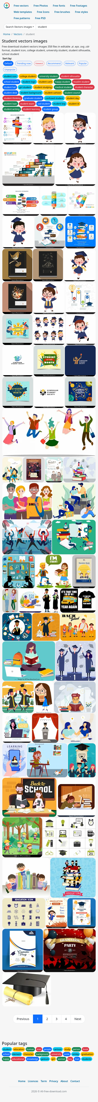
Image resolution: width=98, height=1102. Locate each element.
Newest (39, 63)
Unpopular (10, 69)
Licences (33, 1081)
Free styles (81, 12)
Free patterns (22, 18)
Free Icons (43, 12)
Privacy (53, 1081)
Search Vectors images (19, 27)
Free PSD (40, 18)
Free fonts (59, 5)
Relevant (69, 63)
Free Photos (40, 5)
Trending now (24, 63)
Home (6, 34)
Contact (75, 1081)
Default (8, 63)
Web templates (23, 12)
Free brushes (62, 12)
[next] (78, 1019)
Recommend (54, 63)
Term (44, 1081)
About (64, 1081)
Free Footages (78, 5)
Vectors (18, 34)
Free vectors (21, 5)
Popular (83, 63)
